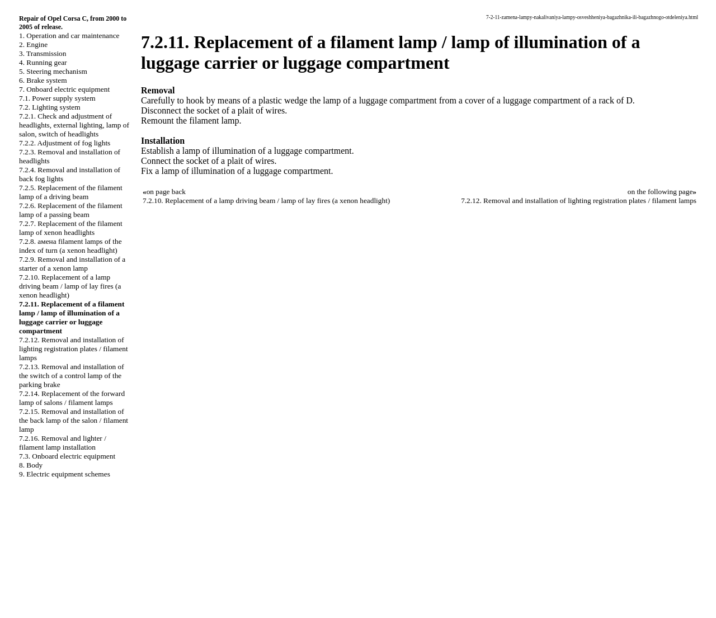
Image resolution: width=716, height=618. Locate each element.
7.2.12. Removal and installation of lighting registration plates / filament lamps (73, 349)
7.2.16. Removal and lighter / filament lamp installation (62, 442)
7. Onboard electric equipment (64, 89)
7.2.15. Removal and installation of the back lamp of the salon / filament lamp (73, 420)
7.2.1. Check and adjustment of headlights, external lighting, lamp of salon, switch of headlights (74, 125)
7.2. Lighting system (50, 107)
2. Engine (33, 44)
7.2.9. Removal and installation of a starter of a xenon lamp (72, 263)
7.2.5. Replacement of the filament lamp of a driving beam (71, 192)
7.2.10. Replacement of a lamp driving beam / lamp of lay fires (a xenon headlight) (70, 286)
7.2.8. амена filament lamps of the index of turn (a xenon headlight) (70, 245)
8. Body (31, 465)
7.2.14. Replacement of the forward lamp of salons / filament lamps (72, 398)
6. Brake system (43, 80)
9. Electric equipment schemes (64, 474)
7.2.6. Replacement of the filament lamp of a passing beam (71, 210)
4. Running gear (43, 62)
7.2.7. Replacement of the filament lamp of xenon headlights (71, 228)
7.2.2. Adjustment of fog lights (64, 143)
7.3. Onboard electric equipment (67, 456)
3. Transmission (42, 53)
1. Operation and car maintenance (69, 35)
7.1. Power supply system (57, 98)
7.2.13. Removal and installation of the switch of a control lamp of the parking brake (71, 375)
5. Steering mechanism (53, 71)
